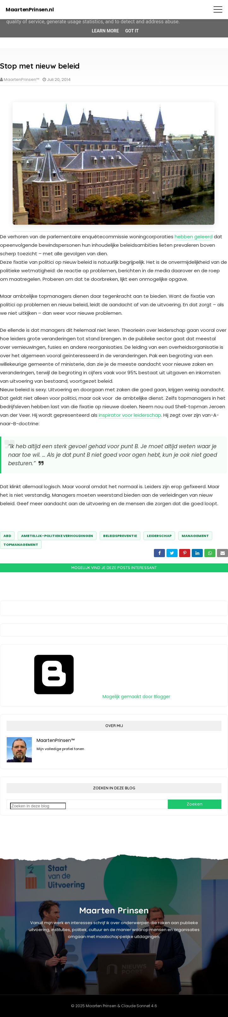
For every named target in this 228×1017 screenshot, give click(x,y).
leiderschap (159, 535)
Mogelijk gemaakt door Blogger (88, 696)
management (195, 535)
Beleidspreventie (120, 535)
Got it (132, 30)
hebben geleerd (194, 236)
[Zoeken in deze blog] (38, 806)
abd (7, 535)
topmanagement (20, 544)
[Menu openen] (217, 9)
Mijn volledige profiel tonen (60, 748)
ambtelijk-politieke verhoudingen (57, 535)
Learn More (105, 30)
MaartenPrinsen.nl (30, 9)
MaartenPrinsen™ (21, 79)
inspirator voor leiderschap (130, 415)
